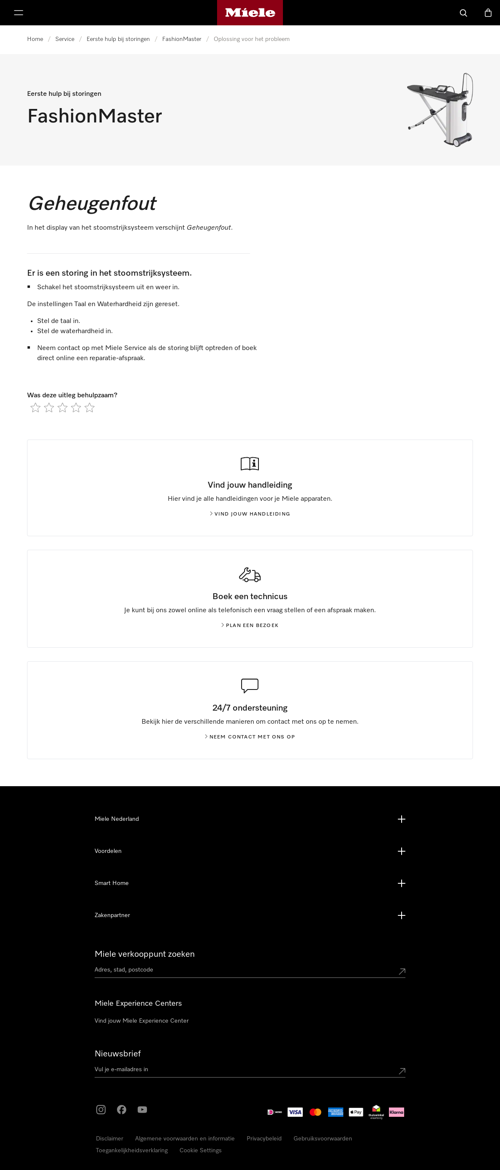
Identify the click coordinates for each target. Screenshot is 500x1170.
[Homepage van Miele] (250, 12)
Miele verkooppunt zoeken (145, 954)
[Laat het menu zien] (19, 13)
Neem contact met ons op (250, 737)
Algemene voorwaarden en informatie (185, 1139)
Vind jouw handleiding (250, 514)
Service (64, 39)
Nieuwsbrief (118, 1054)
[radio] (35, 407)
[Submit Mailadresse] (402, 1071)
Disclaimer (109, 1139)
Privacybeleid (264, 1139)
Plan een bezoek (250, 625)
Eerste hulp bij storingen (118, 39)
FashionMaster (181, 39)
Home (35, 39)
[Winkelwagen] (488, 13)
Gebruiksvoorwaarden (322, 1139)
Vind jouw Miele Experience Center (142, 1021)
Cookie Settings (200, 1151)
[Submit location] (402, 971)
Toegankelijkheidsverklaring (132, 1151)
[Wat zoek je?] (464, 13)
